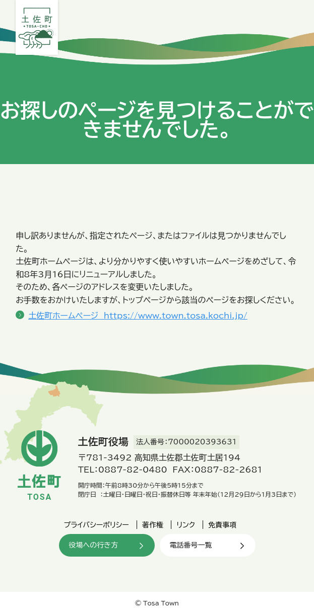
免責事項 (222, 524)
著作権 (152, 524)
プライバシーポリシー (96, 524)
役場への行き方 (93, 545)
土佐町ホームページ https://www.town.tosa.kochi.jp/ (137, 316)
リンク (185, 524)
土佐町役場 (37, 27)
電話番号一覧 (191, 545)
